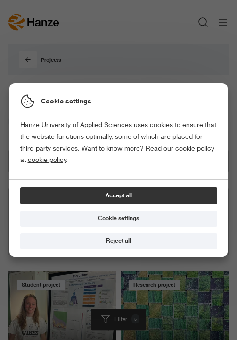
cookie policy (47, 159)
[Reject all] (118, 241)
